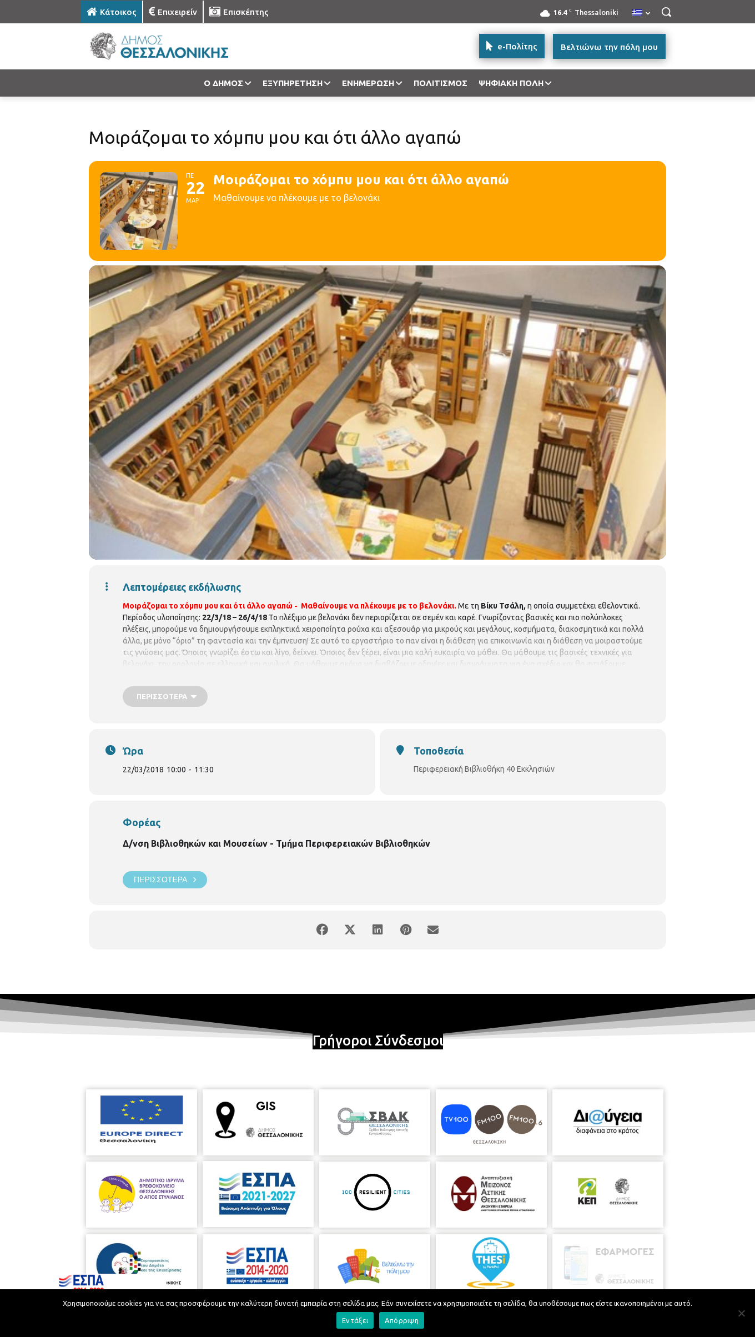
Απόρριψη (402, 1320)
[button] (666, 11)
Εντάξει (355, 1320)
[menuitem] (641, 13)
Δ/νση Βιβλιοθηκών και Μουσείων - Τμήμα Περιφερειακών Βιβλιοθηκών (276, 843)
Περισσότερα (165, 880)
